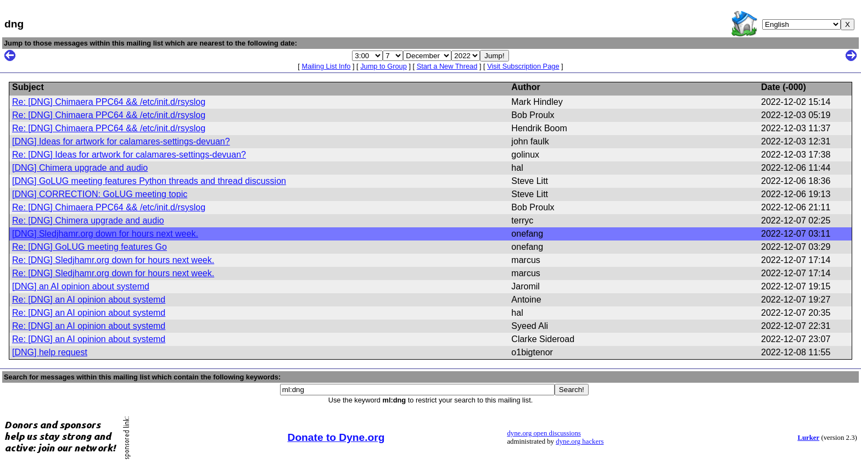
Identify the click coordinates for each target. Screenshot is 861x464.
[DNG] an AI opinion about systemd (80, 286)
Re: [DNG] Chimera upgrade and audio (88, 220)
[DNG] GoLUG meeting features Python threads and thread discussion (149, 181)
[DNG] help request (49, 352)
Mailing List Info (325, 66)
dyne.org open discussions (543, 433)
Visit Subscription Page (523, 66)
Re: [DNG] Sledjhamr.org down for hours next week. (113, 260)
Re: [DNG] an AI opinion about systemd (88, 299)
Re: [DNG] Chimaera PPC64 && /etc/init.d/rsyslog (108, 102)
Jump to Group (383, 66)
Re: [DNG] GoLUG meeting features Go (89, 246)
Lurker (808, 437)
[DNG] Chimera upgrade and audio (80, 167)
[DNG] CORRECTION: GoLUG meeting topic (99, 194)
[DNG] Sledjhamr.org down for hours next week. (105, 233)
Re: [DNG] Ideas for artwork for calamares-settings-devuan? (129, 154)
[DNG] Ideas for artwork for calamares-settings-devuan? (121, 141)
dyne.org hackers (579, 441)
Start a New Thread (447, 66)
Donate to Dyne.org (336, 437)
